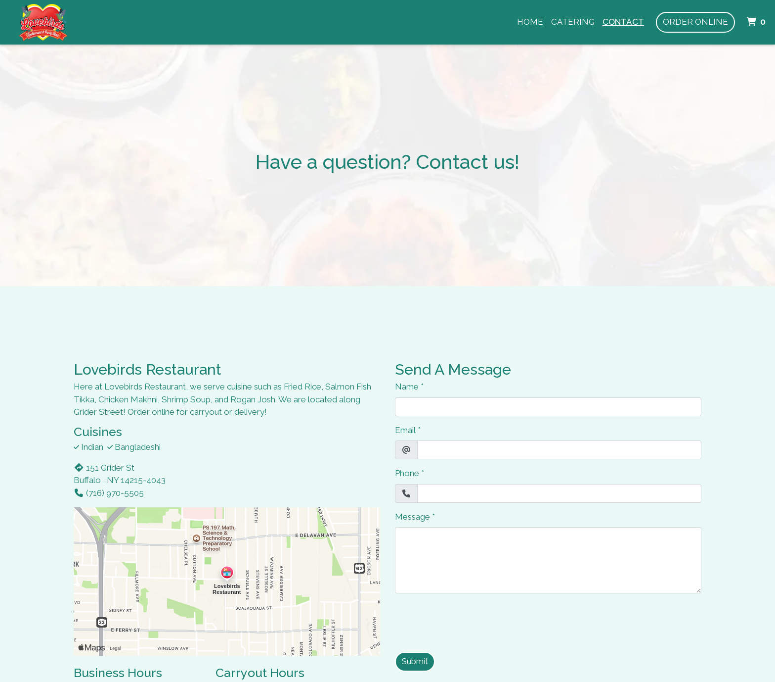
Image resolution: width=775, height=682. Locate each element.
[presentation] (470, 620)
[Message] (548, 560)
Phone (407, 473)
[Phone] (559, 493)
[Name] (548, 406)
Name (407, 386)
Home (530, 22)
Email (405, 430)
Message (412, 517)
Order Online (695, 22)
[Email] (559, 449)
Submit (415, 661)
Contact (623, 22)
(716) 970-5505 (109, 493)
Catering (573, 22)
